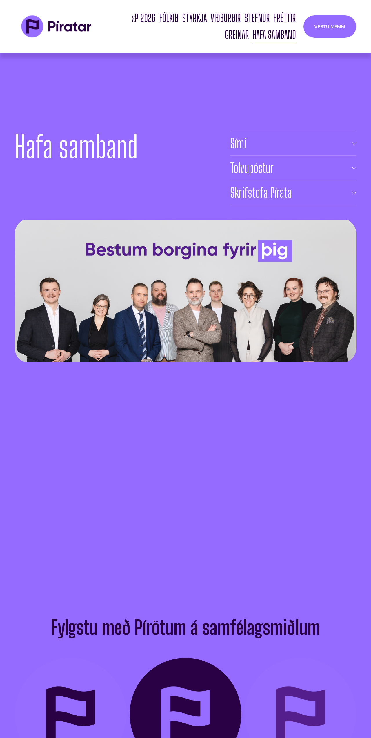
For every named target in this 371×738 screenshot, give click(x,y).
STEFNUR (257, 18)
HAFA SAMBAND (274, 34)
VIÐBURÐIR (226, 18)
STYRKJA (194, 18)
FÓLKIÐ (169, 18)
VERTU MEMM (329, 26)
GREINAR (237, 34)
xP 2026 (143, 18)
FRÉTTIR (284, 18)
